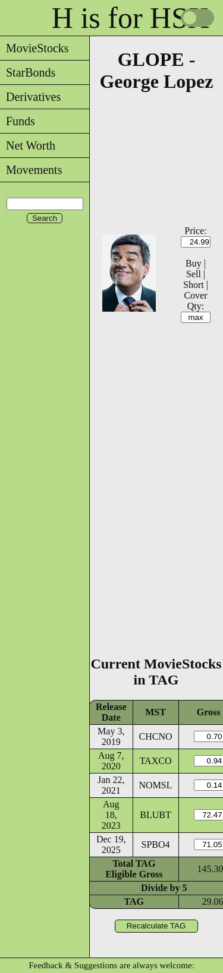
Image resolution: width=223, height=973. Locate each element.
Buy (194, 263)
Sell (193, 274)
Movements (31, 169)
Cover (195, 295)
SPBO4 (156, 844)
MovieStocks (34, 48)
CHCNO (155, 736)
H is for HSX (130, 17)
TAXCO (156, 761)
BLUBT (155, 815)
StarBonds (27, 72)
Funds (17, 121)
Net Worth (27, 145)
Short (193, 285)
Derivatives (30, 96)
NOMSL (155, 785)
